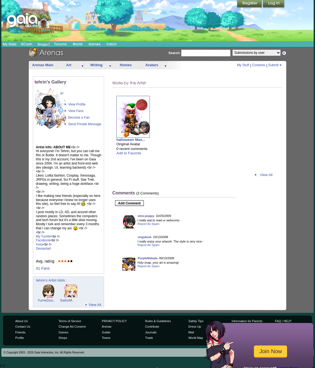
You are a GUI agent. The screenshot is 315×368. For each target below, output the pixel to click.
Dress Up (194, 326)
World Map (195, 337)
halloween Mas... (130, 140)
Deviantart (43, 248)
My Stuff (243, 65)
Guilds (106, 332)
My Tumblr (43, 236)
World (77, 44)
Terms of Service (70, 321)
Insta (39, 244)
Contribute (152, 326)
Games (94, 44)
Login (274, 4)
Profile (19, 337)
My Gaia (9, 44)
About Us (21, 321)
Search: (174, 53)
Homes (125, 65)
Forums (60, 44)
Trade (149, 337)
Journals (151, 332)
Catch (112, 44)
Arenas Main (42, 65)
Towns (106, 337)
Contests (258, 65)
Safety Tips (196, 321)
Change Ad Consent (72, 326)
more (82, 65)
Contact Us (22, 326)
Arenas (106, 326)
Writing (96, 65)
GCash (26, 44)
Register (250, 4)
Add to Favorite (128, 153)
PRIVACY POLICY (114, 321)
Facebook (43, 240)
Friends (20, 332)
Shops (44, 44)
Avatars (151, 65)
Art (68, 65)
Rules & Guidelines (158, 321)
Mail (191, 332)
